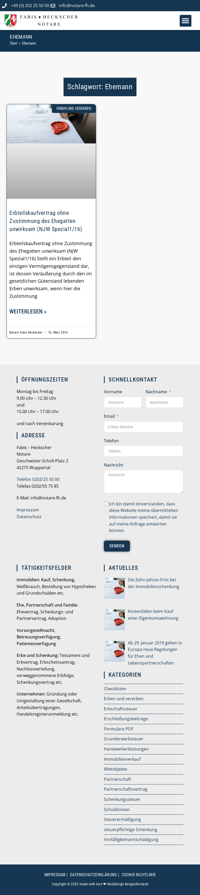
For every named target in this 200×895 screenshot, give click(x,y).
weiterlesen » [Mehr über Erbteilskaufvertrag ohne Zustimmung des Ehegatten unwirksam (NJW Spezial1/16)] (28, 311)
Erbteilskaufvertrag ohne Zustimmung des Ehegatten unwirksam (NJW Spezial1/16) (45, 221)
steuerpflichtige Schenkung (130, 829)
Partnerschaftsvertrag (125, 789)
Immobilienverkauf (122, 759)
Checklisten (115, 689)
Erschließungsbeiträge (126, 719)
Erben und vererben (123, 699)
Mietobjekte (115, 769)
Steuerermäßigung (122, 819)
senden (116, 545)
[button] (185, 21)
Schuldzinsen (117, 809)
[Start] (13, 43)
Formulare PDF (118, 729)
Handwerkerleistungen (126, 749)
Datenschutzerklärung (93, 874)
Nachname (156, 392)
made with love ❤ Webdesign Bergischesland (113, 884)
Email (109, 416)
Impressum (28, 510)
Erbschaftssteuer (121, 709)
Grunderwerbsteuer (123, 739)
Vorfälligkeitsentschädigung (131, 839)
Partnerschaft (117, 779)
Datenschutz (29, 516)
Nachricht (113, 465)
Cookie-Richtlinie (139, 874)
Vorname (113, 392)
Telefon (111, 441)
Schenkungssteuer (122, 799)
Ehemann (29, 43)
